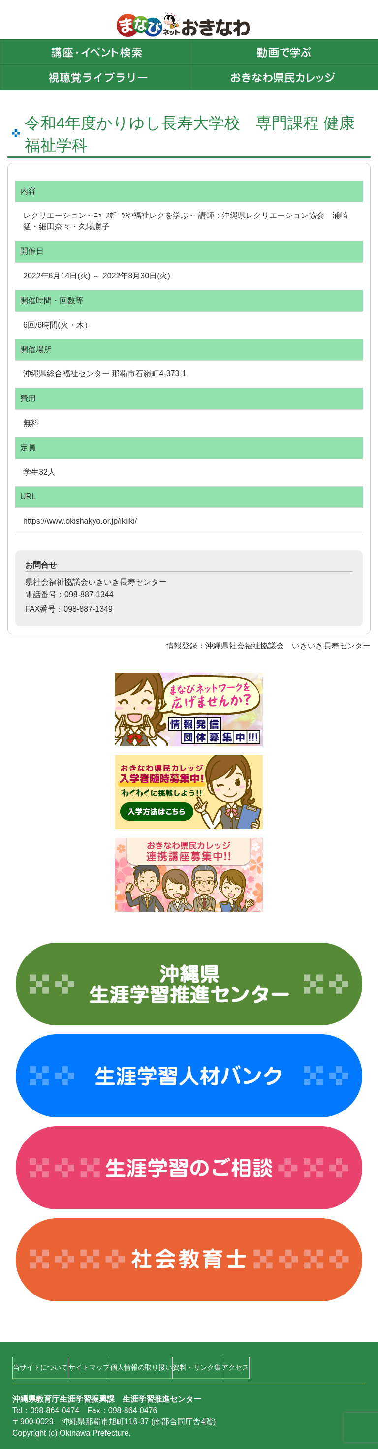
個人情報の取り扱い (141, 1367)
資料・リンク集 (197, 1367)
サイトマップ (89, 1367)
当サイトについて (40, 1367)
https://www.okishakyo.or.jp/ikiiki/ (80, 521)
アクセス (235, 1367)
